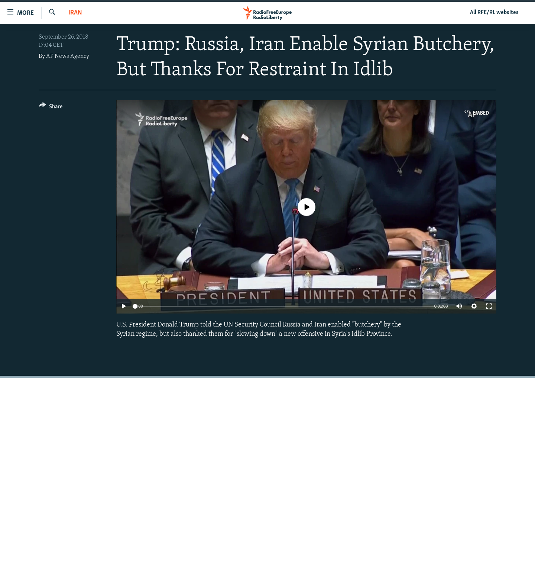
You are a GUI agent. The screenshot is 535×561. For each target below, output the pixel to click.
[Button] (50, 107)
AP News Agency (67, 56)
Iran (75, 12)
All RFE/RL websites (494, 13)
